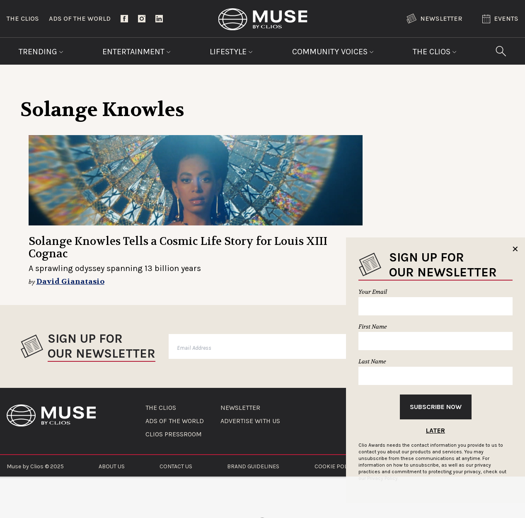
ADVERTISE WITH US (250, 421)
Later (435, 430)
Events (500, 19)
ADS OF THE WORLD (174, 421)
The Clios (23, 18)
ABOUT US (112, 466)
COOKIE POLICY (335, 466)
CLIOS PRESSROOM (173, 434)
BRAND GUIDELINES (253, 466)
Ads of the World (80, 18)
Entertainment (136, 51)
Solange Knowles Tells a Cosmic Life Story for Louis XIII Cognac (178, 248)
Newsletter (434, 18)
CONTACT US (176, 466)
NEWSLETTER (240, 407)
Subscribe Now (436, 407)
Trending (41, 51)
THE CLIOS (160, 407)
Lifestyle (231, 51)
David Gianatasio (70, 281)
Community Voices (333, 51)
